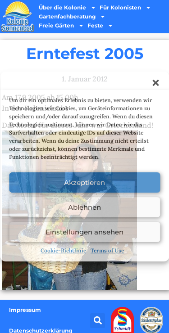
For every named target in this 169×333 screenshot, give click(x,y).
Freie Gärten (61, 25)
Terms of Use (107, 250)
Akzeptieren (84, 182)
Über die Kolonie (67, 7)
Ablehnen (84, 207)
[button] (155, 82)
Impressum (25, 309)
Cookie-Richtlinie (63, 250)
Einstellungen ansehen (84, 232)
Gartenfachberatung (72, 16)
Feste (100, 25)
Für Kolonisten (125, 7)
